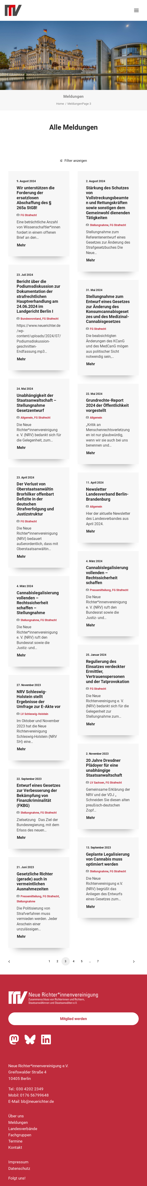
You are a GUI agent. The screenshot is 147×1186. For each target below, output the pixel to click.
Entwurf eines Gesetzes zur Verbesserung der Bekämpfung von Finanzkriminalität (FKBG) (38, 795)
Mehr (21, 245)
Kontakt (15, 1147)
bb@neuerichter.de (37, 1101)
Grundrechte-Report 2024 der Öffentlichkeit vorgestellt (107, 405)
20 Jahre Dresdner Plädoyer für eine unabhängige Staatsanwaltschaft (104, 768)
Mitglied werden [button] (73, 1019)
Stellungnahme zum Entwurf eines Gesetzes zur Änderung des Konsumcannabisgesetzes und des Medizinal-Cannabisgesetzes (108, 309)
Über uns (16, 1116)
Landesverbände (22, 1128)
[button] (136, 10)
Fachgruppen (19, 1135)
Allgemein (27, 417)
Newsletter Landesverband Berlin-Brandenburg (107, 494)
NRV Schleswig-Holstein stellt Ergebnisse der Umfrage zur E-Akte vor (39, 699)
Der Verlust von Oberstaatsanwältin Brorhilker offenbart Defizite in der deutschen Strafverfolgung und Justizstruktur (35, 498)
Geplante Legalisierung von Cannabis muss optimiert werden (107, 859)
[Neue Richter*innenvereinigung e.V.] (45, 10)
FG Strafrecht (29, 215)
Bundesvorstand (31, 318)
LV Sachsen (97, 782)
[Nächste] (132, 963)
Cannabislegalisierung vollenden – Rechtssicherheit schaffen (107, 575)
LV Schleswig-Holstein (34, 714)
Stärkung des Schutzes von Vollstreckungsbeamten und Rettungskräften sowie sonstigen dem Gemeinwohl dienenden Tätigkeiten (108, 202)
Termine (15, 1141)
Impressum (18, 1162)
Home (60, 103)
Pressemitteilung (100, 590)
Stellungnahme (99, 225)
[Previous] (14, 963)
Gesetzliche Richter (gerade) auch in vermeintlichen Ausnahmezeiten (35, 881)
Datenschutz (19, 1168)
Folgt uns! (16, 1178)
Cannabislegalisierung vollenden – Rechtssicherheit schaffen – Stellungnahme (38, 602)
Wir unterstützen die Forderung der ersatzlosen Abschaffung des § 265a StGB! (36, 197)
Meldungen (18, 1122)
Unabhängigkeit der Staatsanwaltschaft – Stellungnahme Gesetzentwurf (36, 403)
